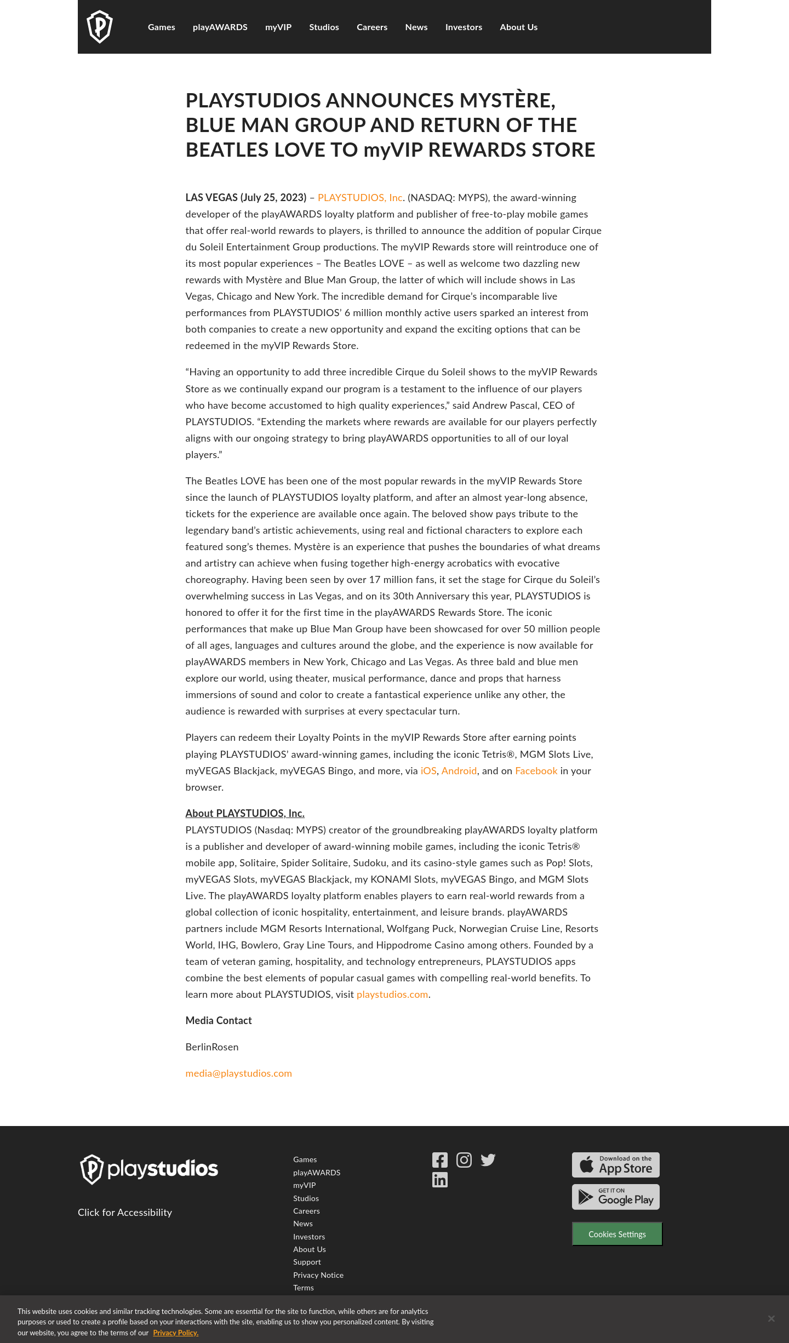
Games (161, 26)
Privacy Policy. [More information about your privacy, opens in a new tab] (175, 1337)
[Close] (771, 1323)
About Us (519, 26)
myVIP (278, 26)
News (416, 26)
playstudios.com (392, 994)
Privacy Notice (318, 1274)
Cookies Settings (617, 1234)
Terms (303, 1287)
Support (307, 1261)
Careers (372, 26)
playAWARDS (220, 26)
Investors (464, 26)
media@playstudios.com (239, 1073)
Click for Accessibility (125, 1212)
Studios (325, 26)
